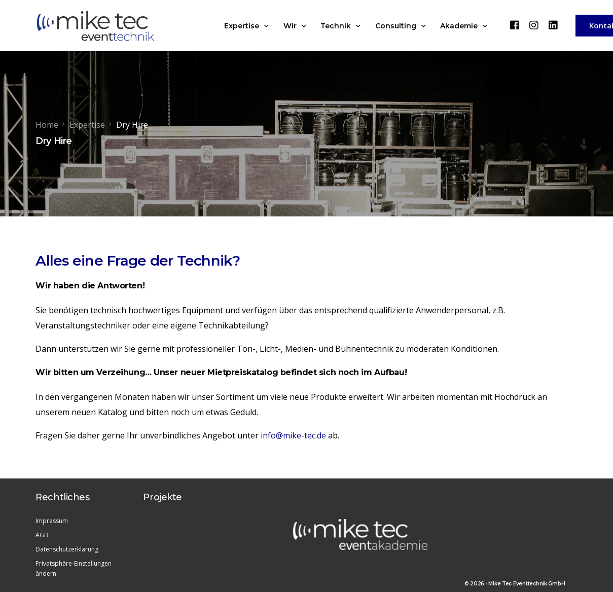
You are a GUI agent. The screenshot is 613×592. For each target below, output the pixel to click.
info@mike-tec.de (293, 435)
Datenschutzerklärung (66, 549)
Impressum (51, 520)
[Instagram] (534, 24)
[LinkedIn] (553, 24)
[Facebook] (514, 24)
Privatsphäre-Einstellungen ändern (73, 568)
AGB (41, 535)
